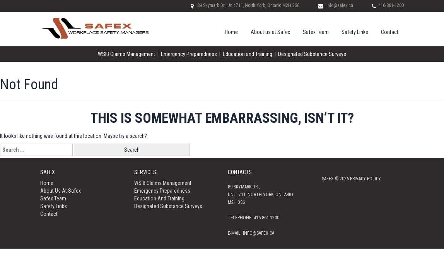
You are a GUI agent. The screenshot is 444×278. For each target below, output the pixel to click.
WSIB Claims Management (126, 54)
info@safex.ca (339, 5)
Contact (389, 32)
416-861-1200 (391, 5)
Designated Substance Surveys (312, 54)
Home (231, 32)
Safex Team (316, 32)
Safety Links (355, 32)
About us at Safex (270, 32)
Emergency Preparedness (189, 54)
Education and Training (247, 54)
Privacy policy (365, 178)
